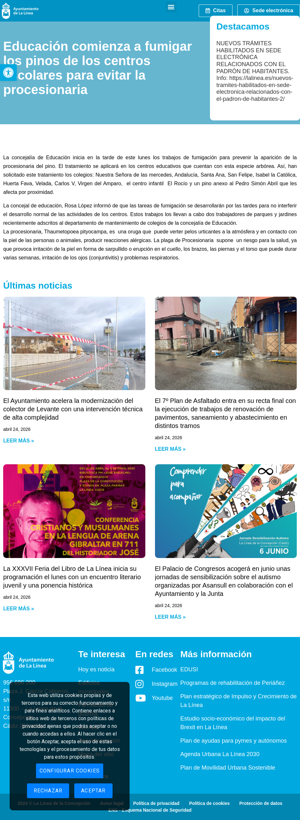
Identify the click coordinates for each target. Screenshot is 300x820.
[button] (8, 72)
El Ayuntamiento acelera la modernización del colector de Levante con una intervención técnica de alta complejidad (73, 409)
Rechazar (48, 791)
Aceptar (93, 791)
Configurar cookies (70, 771)
